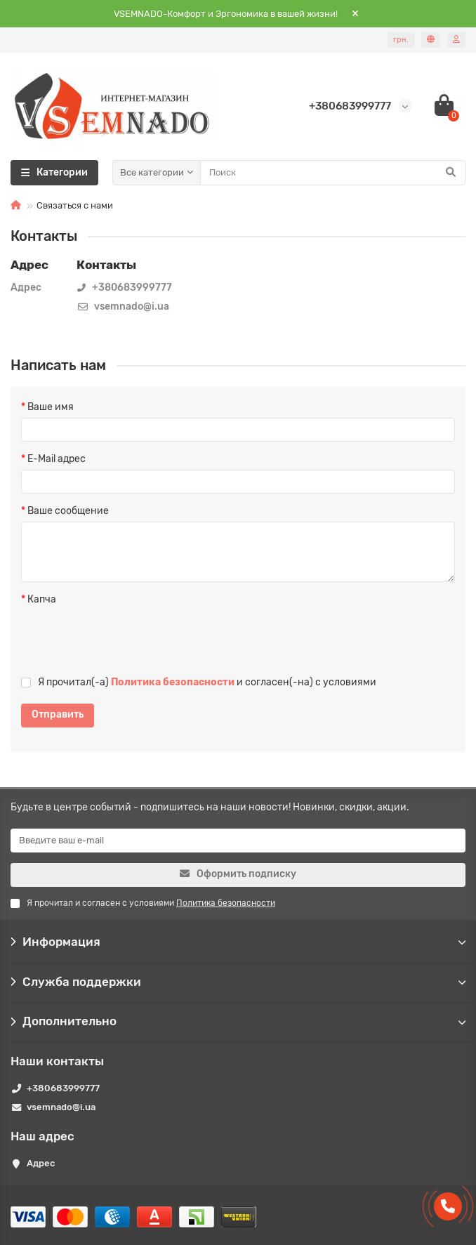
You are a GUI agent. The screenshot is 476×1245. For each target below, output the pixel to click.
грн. (401, 39)
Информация (238, 942)
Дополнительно (238, 1021)
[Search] (332, 172)
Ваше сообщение (68, 511)
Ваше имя (50, 407)
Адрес (41, 1163)
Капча (41, 599)
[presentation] (111, 637)
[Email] (238, 840)
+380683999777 (63, 1088)
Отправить (58, 714)
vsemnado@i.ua (61, 1107)
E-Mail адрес (56, 459)
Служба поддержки (238, 982)
